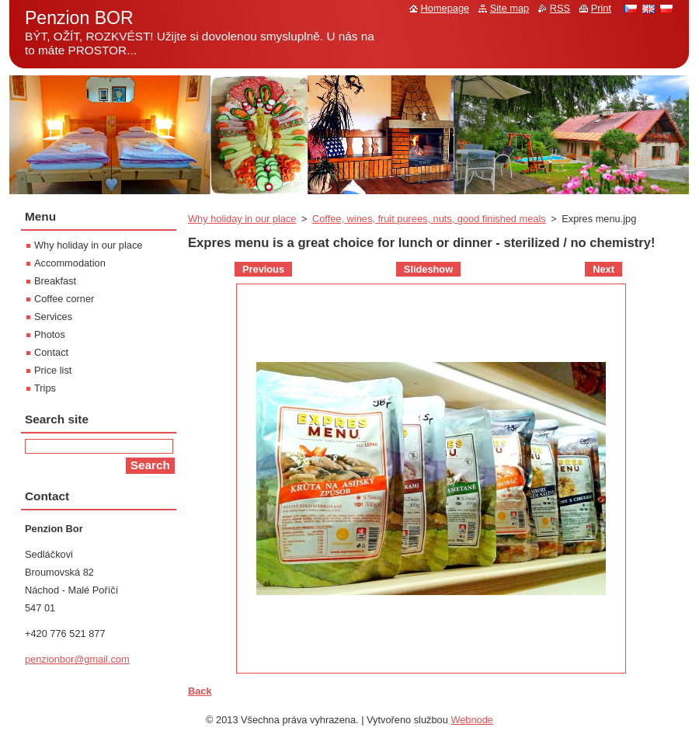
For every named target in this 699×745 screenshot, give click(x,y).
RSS (560, 8)
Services (53, 316)
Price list (52, 370)
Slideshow (428, 269)
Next (603, 269)
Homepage (445, 8)
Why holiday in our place (242, 219)
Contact (51, 352)
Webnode (471, 720)
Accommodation (70, 263)
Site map (510, 8)
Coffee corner (64, 299)
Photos (49, 334)
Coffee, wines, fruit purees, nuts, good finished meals (429, 219)
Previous (263, 269)
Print (601, 8)
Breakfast (55, 281)
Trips (45, 388)
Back (200, 691)
